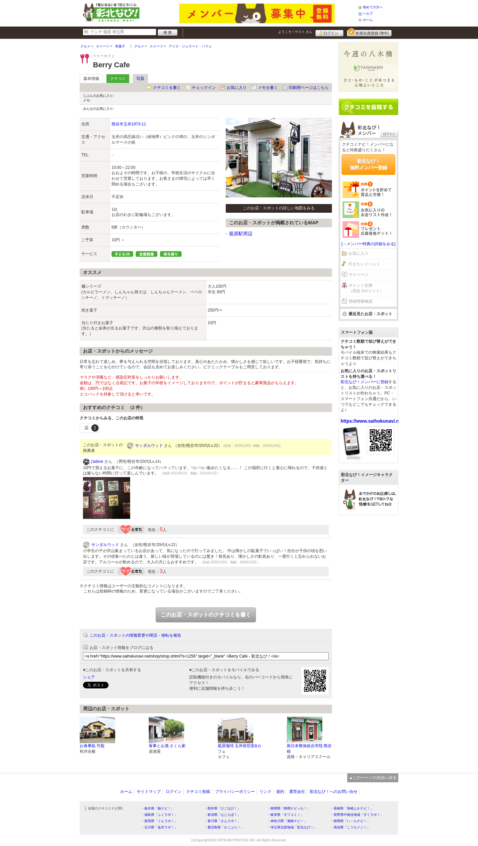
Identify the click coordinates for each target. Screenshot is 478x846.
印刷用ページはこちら (309, 87)
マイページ (358, 274)
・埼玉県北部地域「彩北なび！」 (292, 827)
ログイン (329, 32)
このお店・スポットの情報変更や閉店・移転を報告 (135, 635)
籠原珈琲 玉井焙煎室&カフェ (239, 748)
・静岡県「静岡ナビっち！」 (288, 808)
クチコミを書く (167, 87)
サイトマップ (149, 791)
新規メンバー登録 (369, 32)
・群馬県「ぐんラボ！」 (159, 821)
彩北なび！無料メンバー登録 (368, 164)
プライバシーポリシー (235, 791)
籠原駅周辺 (240, 233)
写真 (140, 78)
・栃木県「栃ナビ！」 (157, 808)
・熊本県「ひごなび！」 (222, 808)
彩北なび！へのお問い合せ (334, 791)
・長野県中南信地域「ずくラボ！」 (356, 814)
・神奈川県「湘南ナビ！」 (287, 821)
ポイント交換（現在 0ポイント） (366, 288)
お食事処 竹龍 (92, 745)
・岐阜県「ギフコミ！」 (285, 814)
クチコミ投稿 (198, 791)
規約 (280, 791)
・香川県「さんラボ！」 (222, 821)
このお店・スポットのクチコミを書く (206, 614)
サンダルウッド (149, 445)
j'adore (97, 461)
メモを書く (268, 87)
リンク (266, 791)
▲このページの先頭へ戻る (373, 777)
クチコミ (118, 78)
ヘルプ (368, 13)
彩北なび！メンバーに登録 (364, 382)
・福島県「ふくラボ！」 (159, 814)
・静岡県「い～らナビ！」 (350, 821)
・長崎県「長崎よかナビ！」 (351, 808)
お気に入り (237, 87)
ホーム (368, 20)
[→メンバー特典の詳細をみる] (369, 244)
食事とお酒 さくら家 (167, 745)
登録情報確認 (360, 301)
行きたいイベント (364, 264)
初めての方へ (373, 7)
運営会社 (297, 791)
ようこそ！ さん (295, 32)
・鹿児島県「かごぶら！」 (224, 827)
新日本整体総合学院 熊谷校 (309, 748)
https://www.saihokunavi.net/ (372, 421)
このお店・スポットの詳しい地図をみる (279, 208)
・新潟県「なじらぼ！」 (222, 814)
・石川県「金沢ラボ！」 (159, 827)
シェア (89, 677)
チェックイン (204, 87)
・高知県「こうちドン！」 (350, 827)
